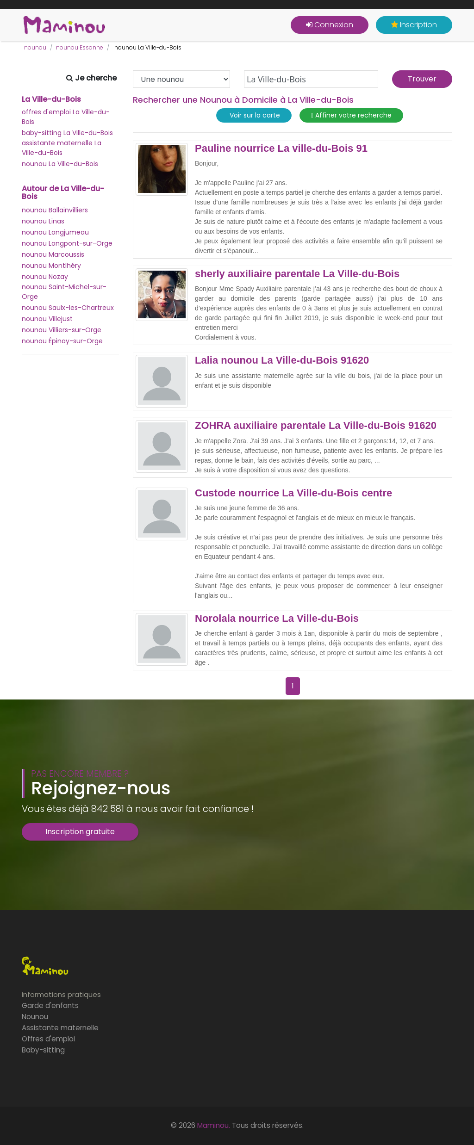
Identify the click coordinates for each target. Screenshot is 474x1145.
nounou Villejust (47, 318)
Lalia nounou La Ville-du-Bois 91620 (282, 360)
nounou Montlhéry (51, 265)
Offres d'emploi (48, 1039)
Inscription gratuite (80, 831)
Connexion (329, 24)
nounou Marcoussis (53, 254)
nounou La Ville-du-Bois (60, 163)
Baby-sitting (43, 1050)
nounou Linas (43, 221)
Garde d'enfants (50, 1005)
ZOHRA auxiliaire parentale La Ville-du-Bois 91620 (316, 425)
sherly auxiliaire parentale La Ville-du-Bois (297, 273)
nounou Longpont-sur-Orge (67, 243)
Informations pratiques (61, 994)
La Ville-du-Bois (51, 99)
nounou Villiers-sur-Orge (61, 329)
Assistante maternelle (60, 1028)
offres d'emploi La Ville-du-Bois (66, 116)
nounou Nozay (45, 276)
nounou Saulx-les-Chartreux (68, 307)
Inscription (414, 24)
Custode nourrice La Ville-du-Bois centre (293, 493)
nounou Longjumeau (55, 232)
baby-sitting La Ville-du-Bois (67, 132)
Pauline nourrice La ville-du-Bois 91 (281, 148)
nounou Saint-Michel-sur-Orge (64, 291)
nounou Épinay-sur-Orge (62, 341)
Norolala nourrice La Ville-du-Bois (277, 618)
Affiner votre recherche (351, 115)
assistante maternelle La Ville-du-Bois (61, 147)
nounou (35, 47)
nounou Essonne (79, 47)
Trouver (422, 79)
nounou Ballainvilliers (55, 210)
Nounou (35, 1016)
